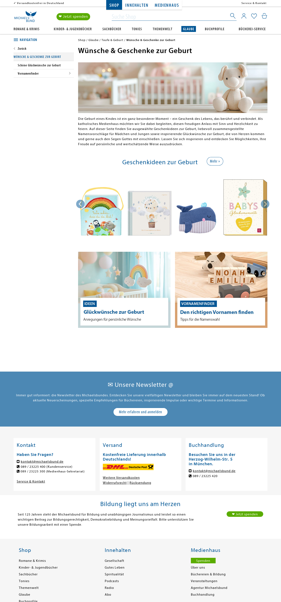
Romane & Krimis (27, 29)
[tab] (44, 40)
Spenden (203, 561)
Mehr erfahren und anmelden (140, 411)
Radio (109, 588)
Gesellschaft (114, 561)
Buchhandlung (203, 595)
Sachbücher (111, 29)
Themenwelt (162, 29)
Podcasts (112, 581)
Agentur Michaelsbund (209, 588)
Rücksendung (140, 483)
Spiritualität (114, 574)
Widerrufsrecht (115, 483)
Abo (108, 595)
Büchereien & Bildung (208, 574)
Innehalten (136, 5)
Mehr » (215, 161)
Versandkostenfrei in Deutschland (40, 3)
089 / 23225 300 (33, 471)
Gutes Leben (115, 567)
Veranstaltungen (204, 581)
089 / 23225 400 (33, 467)
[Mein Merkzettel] (254, 16)
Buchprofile (215, 29)
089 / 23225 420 (205, 476)
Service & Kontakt (254, 3)
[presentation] (80, 204)
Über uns (198, 567)
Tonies (137, 29)
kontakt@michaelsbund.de (42, 462)
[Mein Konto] (244, 16)
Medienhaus (167, 5)
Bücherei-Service (252, 29)
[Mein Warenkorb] (264, 16)
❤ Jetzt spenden (73, 16)
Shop (114, 5)
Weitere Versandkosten (121, 478)
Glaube (188, 29)
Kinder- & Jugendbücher (73, 29)
